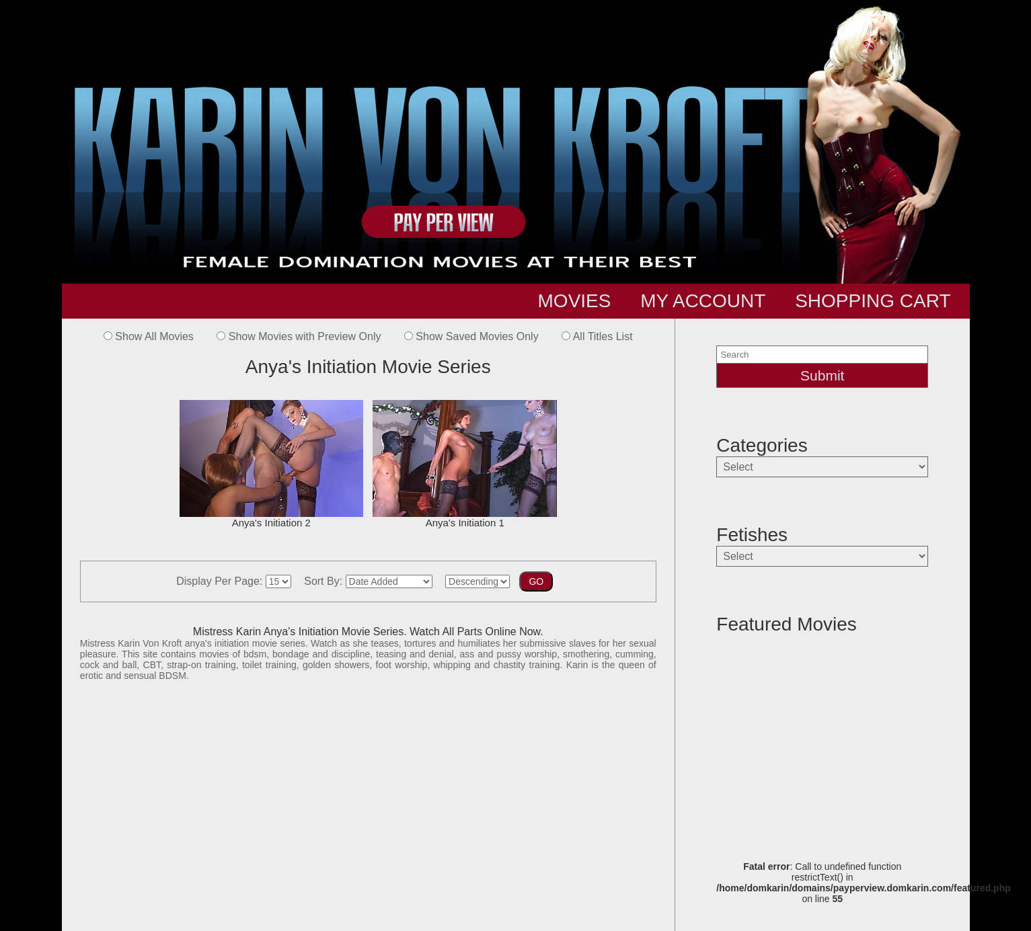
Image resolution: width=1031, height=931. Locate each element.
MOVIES (574, 300)
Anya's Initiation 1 (464, 464)
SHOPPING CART (872, 300)
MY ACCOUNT (702, 300)
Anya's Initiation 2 (271, 464)
